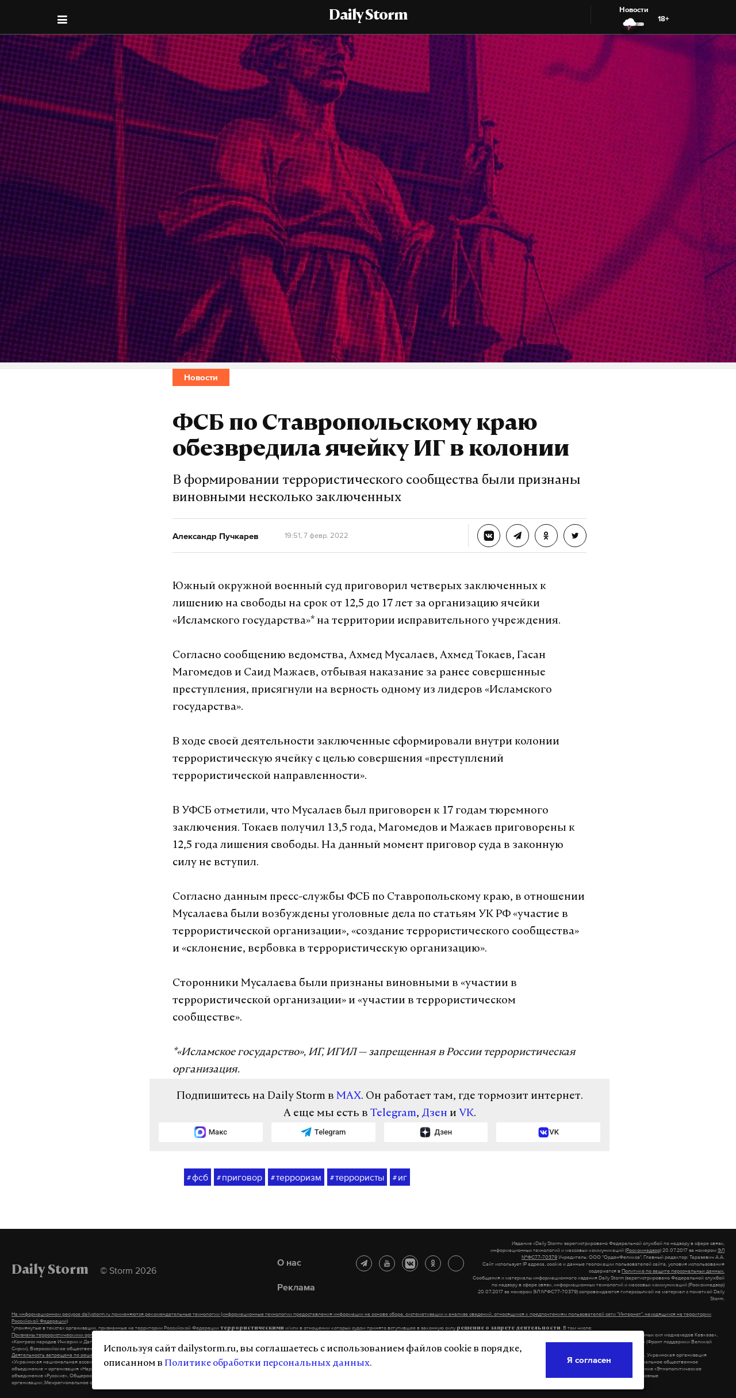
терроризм (296, 1177)
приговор (239, 1177)
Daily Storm (368, 16)
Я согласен (589, 1360)
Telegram (393, 1113)
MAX (348, 1096)
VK (466, 1113)
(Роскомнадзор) (643, 1250)
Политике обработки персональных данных (267, 1363)
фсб (197, 1177)
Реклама (296, 1287)
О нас (289, 1262)
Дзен (434, 1113)
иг (400, 1177)
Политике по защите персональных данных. (673, 1271)
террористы (357, 1177)
